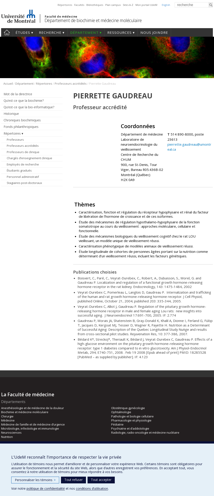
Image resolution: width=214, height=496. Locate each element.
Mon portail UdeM (146, 5)
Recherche (50, 32)
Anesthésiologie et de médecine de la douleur (32, 408)
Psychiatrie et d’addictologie (130, 428)
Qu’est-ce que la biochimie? (24, 100)
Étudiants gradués (19, 170)
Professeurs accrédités (71, 84)
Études (23, 32)
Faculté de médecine (61, 16)
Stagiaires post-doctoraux (24, 183)
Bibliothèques (94, 5)
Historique (11, 113)
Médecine (8, 420)
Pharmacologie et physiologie (131, 420)
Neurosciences (11, 432)
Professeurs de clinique (23, 152)
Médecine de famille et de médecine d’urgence (33, 424)
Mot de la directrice (18, 94)
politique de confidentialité (46, 488)
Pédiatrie (117, 424)
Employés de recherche (23, 164)
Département (84, 32)
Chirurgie (7, 416)
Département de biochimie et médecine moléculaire (93, 20)
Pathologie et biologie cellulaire (132, 416)
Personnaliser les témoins (35, 480)
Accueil (7, 32)
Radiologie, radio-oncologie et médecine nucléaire (145, 432)
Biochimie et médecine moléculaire (24, 412)
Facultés (79, 5)
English (166, 5)
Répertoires (65, 5)
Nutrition (7, 437)
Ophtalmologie (121, 412)
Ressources (119, 32)
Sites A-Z (128, 5)
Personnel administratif (23, 177)
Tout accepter (101, 480)
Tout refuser (73, 480)
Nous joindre (154, 32)
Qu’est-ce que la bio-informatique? (29, 107)
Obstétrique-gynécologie (128, 408)
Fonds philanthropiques (21, 127)
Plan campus (113, 5)
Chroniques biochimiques (22, 120)
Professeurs (15, 140)
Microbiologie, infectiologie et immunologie (30, 428)
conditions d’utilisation (92, 488)
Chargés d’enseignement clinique (29, 158)
